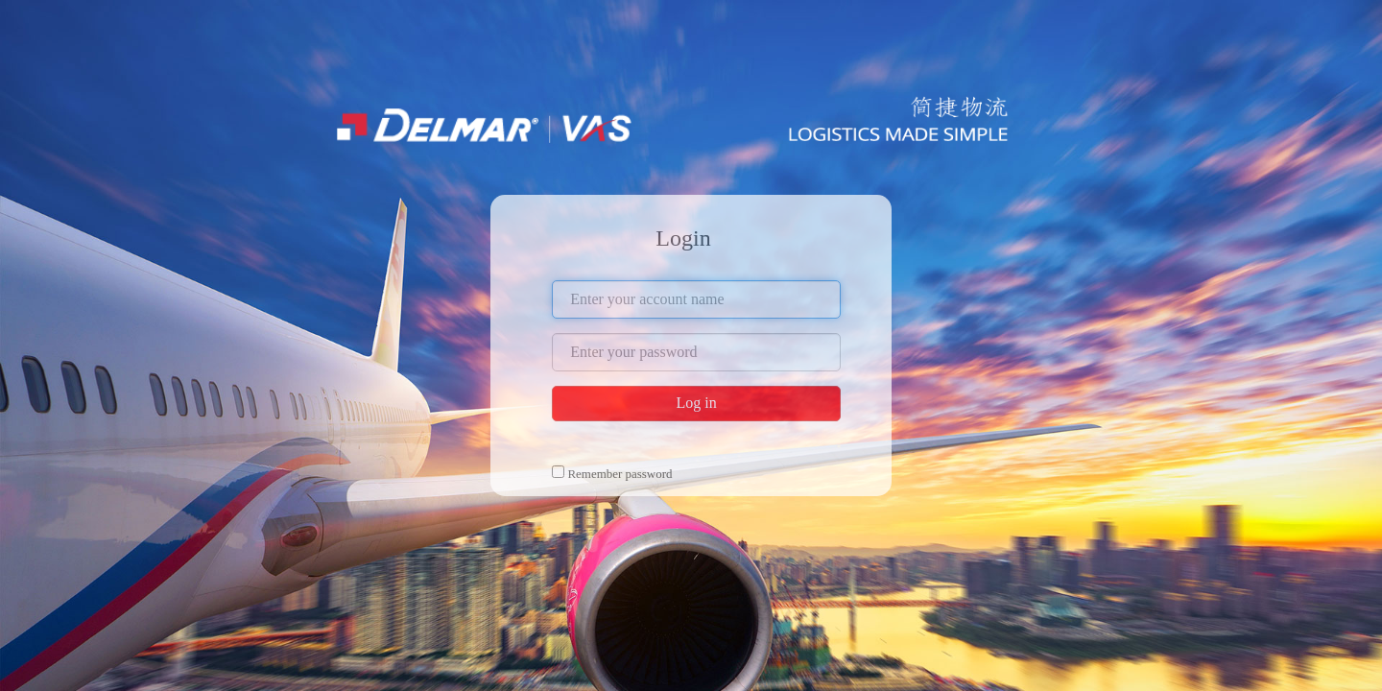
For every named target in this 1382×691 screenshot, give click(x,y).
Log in (696, 402)
